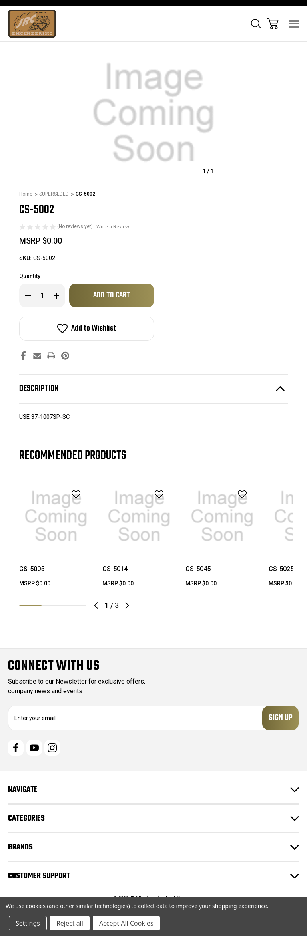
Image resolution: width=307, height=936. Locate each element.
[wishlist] (65, 494)
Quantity (29, 276)
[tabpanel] (56, 537)
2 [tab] (53, 605)
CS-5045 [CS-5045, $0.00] (198, 569)
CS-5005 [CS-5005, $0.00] (31, 569)
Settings (28, 923)
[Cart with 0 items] (273, 23)
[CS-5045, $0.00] (222, 516)
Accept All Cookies (126, 923)
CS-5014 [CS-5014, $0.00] (115, 569)
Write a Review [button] (112, 227)
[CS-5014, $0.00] (139, 516)
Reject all (69, 923)
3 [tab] (75, 605)
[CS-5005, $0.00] (56, 516)
